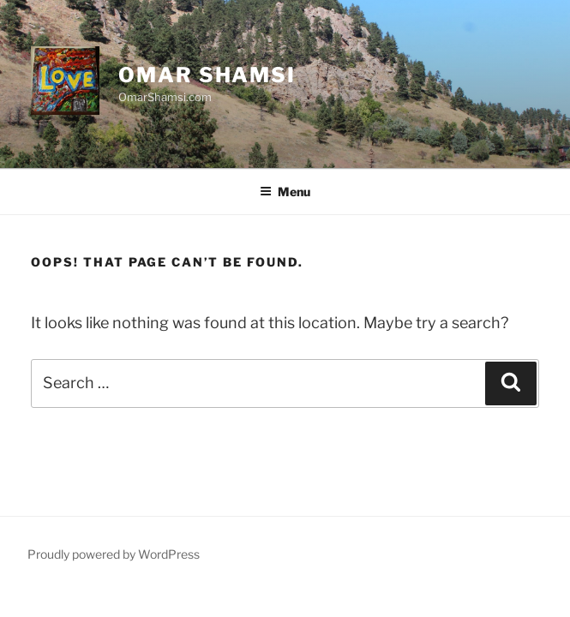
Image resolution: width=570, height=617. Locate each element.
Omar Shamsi (207, 75)
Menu (285, 191)
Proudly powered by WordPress (113, 554)
